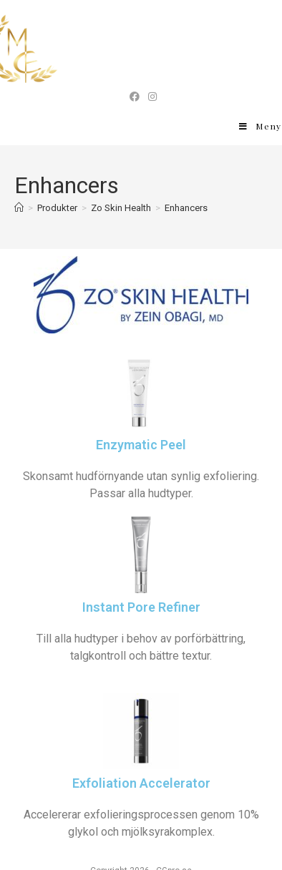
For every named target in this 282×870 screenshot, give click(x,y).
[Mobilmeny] (260, 126)
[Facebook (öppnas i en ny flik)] (134, 96)
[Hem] (19, 207)
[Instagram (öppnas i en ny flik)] (150, 96)
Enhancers (186, 207)
